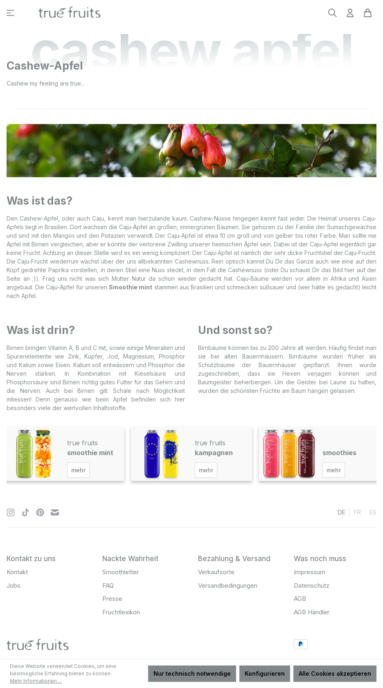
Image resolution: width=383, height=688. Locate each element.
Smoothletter (120, 572)
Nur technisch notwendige (192, 673)
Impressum (309, 572)
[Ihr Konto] (350, 13)
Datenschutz (311, 585)
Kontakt (17, 572)
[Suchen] (332, 13)
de (341, 512)
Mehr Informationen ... (36, 681)
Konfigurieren (265, 673)
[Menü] (10, 13)
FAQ (108, 585)
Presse (112, 598)
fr (357, 512)
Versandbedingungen (227, 585)
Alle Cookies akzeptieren (335, 673)
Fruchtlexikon (121, 612)
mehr (78, 470)
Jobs (13, 585)
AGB (300, 598)
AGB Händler (311, 612)
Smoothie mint (130, 287)
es (372, 512)
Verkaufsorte (216, 572)
